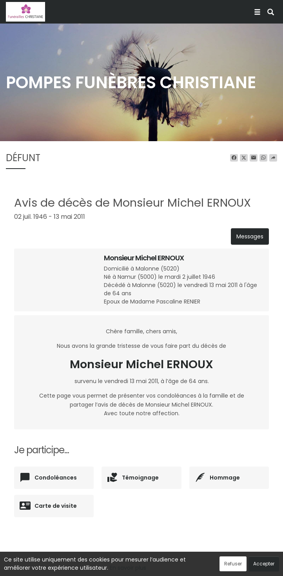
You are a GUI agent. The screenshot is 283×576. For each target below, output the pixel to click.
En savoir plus (128, 568)
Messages (249, 236)
